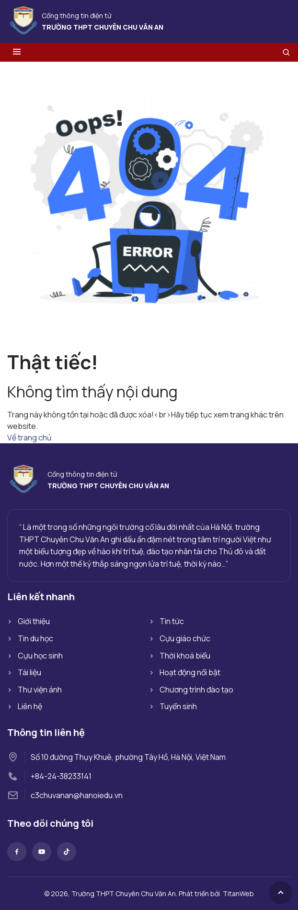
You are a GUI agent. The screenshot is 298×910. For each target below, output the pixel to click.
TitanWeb (238, 893)
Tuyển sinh (178, 706)
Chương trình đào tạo (196, 689)
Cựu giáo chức (185, 638)
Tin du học (35, 638)
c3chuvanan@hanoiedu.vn (77, 795)
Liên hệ (30, 706)
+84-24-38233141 (61, 776)
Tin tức (172, 621)
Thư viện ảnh (40, 689)
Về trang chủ (29, 437)
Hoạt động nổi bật (190, 672)
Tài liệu (29, 672)
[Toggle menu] (16, 52)
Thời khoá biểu (185, 655)
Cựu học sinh (40, 655)
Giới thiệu (34, 621)
